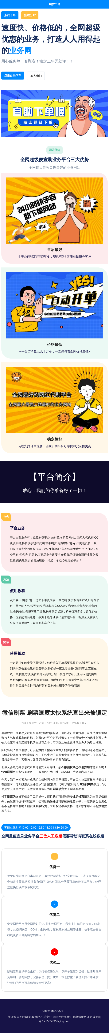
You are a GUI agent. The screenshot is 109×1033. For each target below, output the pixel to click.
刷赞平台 (54, 4)
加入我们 (36, 76)
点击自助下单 (12, 75)
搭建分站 (30, 15)
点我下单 (10, 15)
